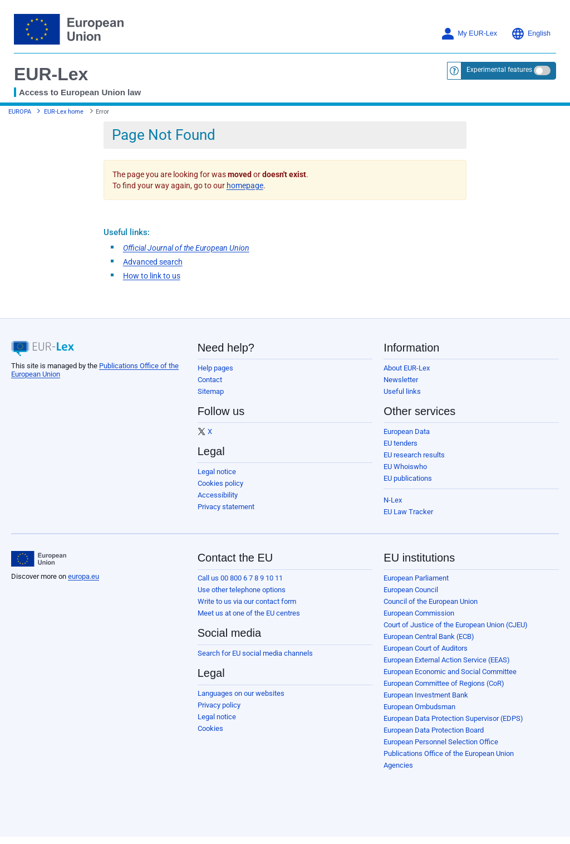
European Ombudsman (419, 706)
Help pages (215, 368)
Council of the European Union (431, 601)
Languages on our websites (241, 693)
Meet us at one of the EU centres (249, 613)
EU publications (408, 478)
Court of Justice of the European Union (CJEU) (456, 625)
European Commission (419, 613)
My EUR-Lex (469, 34)
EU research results (414, 455)
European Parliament (416, 578)
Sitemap (211, 391)
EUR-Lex (51, 74)
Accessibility (218, 495)
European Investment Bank (426, 695)
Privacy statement (226, 507)
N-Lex (393, 500)
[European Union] (38, 559)
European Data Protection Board (434, 730)
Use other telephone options (242, 590)
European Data (407, 431)
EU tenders (400, 443)
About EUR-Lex (407, 368)
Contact (210, 379)
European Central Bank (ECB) (429, 636)
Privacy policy (219, 705)
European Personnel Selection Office (441, 742)
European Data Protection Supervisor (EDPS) (453, 718)
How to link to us (151, 275)
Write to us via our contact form (247, 601)
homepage (245, 185)
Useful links (402, 391)
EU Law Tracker (408, 512)
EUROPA (19, 111)
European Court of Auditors (426, 648)
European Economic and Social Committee (450, 671)
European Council (411, 590)
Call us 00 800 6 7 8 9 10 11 (240, 578)
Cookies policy (220, 483)
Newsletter (401, 379)
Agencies (398, 765)
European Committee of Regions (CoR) (444, 683)
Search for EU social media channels (255, 653)
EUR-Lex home (63, 111)
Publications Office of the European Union (449, 753)
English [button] (531, 34)
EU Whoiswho (405, 466)
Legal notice (217, 471)
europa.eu (83, 576)
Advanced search (153, 261)
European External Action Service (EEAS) (447, 660)
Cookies (210, 728)
